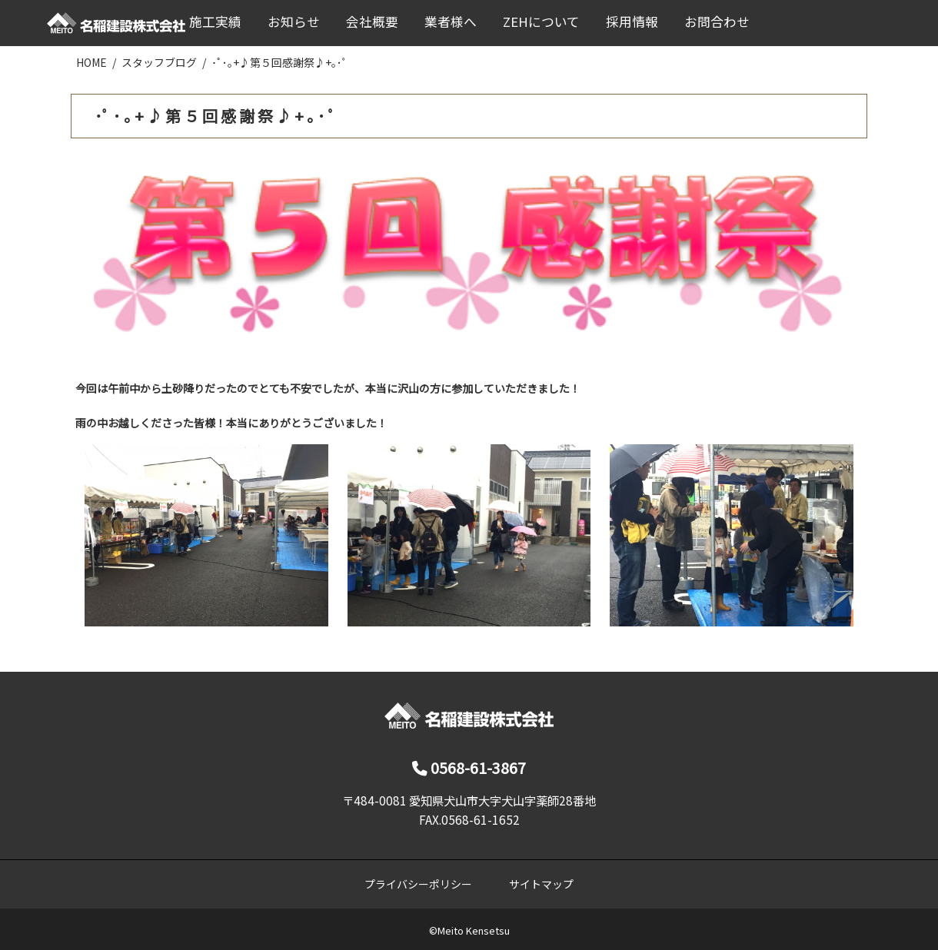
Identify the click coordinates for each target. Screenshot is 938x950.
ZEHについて (541, 21)
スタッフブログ (159, 62)
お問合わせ (717, 21)
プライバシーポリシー (418, 884)
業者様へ (450, 21)
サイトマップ (541, 884)
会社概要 (372, 21)
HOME (91, 62)
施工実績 (215, 21)
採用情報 (632, 21)
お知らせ (294, 21)
